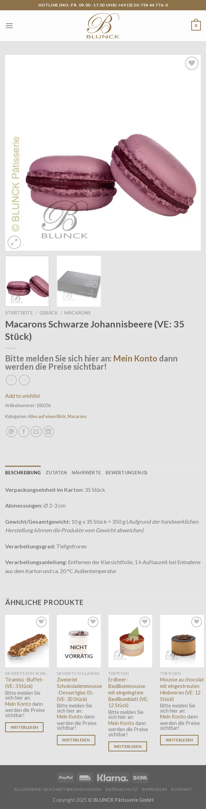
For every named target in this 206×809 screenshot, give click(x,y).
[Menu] (9, 25)
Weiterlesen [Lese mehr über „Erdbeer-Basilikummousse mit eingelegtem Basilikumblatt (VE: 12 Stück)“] (128, 746)
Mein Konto (135, 358)
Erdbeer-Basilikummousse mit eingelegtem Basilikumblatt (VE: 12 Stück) (128, 692)
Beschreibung (23, 472)
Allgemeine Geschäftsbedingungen (57, 789)
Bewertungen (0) (126, 472)
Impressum (154, 789)
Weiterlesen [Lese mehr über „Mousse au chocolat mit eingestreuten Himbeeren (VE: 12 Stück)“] (179, 740)
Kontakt (181, 789)
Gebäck (48, 313)
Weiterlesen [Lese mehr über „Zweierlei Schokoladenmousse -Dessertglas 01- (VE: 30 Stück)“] (76, 740)
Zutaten (56, 472)
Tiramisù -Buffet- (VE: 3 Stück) (24, 683)
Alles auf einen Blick (47, 416)
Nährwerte (86, 472)
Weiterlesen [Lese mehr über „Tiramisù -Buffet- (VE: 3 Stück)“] (24, 727)
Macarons (77, 313)
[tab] (23, 472)
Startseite (19, 313)
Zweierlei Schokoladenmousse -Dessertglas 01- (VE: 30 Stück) (79, 689)
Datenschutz (122, 789)
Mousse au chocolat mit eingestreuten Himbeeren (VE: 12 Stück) (182, 689)
